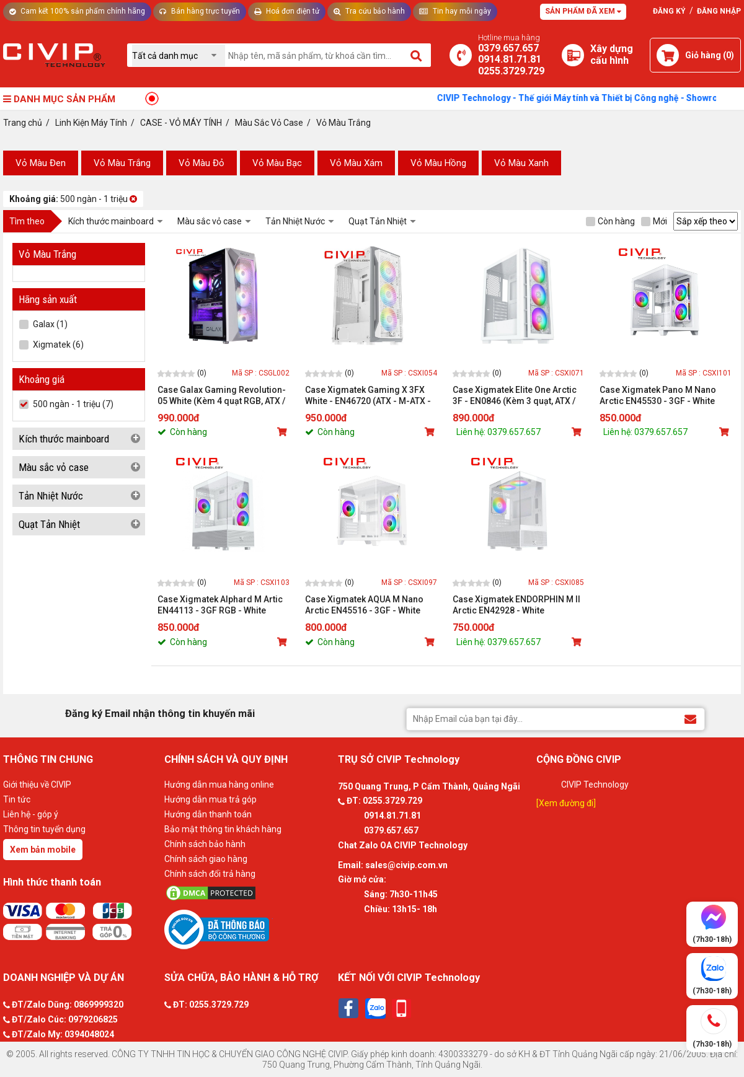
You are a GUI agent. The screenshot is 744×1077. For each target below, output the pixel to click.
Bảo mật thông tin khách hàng (222, 829)
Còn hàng (610, 221)
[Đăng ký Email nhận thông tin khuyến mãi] (690, 718)
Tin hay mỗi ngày (455, 11)
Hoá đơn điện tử (286, 11)
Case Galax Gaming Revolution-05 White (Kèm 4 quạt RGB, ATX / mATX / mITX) (221, 396)
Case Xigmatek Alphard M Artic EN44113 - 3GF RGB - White (220, 604)
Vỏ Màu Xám (356, 163)
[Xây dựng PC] (573, 55)
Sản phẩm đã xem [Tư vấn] (583, 11)
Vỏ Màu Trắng (122, 163)
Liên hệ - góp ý (30, 814)
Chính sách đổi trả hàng (209, 874)
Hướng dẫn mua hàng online (219, 784)
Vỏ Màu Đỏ (201, 163)
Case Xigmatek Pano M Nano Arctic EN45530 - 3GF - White (658, 395)
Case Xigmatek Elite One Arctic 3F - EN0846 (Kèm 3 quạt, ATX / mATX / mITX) (515, 396)
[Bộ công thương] (248, 929)
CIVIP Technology (595, 784)
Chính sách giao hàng (205, 859)
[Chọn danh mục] (178, 55)
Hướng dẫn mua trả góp (210, 799)
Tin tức (16, 799)
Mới (654, 221)
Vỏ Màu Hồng (438, 163)
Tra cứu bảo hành (369, 11)
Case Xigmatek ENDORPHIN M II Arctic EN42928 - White (516, 604)
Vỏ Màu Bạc (277, 163)
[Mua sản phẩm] (283, 432)
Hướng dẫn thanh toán (208, 814)
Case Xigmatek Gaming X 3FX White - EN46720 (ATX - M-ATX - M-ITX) (368, 396)
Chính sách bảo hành (205, 844)
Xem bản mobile (43, 850)
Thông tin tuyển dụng (44, 829)
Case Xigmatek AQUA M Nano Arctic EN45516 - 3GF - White (364, 604)
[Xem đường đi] (566, 803)
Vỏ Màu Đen (41, 163)
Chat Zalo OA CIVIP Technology (402, 845)
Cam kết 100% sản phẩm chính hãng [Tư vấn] (77, 11)
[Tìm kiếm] (417, 55)
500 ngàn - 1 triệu (73, 199)
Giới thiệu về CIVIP (37, 784)
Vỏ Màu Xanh (521, 163)
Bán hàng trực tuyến (199, 11)
